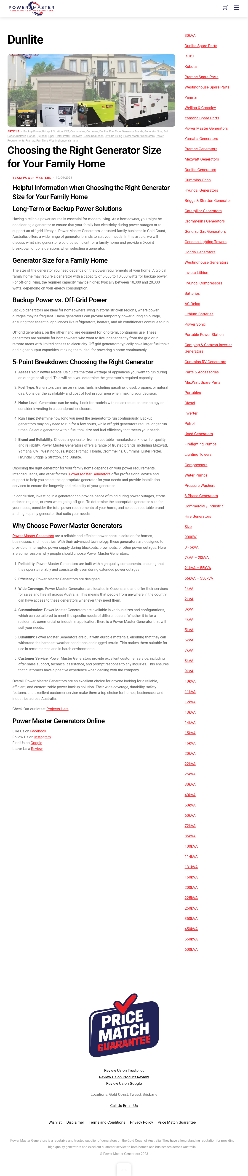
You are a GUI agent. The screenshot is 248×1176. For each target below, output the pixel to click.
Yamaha (73, 140)
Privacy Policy (141, 1122)
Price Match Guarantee (177, 1122)
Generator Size (153, 131)
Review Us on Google (124, 1083)
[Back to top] (124, 1169)
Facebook (40, 841)
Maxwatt (77, 136)
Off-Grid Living (113, 136)
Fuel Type (115, 131)
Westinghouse (58, 140)
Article (13, 131)
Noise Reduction (93, 136)
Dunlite (103, 131)
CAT (66, 131)
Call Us (116, 1106)
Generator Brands (132, 131)
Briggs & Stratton (52, 131)
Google (38, 854)
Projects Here (62, 817)
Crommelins (77, 131)
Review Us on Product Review (124, 1077)
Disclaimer (75, 1122)
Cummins (92, 131)
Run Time (42, 140)
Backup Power (32, 131)
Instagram (45, 848)
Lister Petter (63, 136)
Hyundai (42, 136)
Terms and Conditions (107, 1122)
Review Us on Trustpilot (124, 1070)
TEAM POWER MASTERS (32, 177)
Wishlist (55, 1122)
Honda (31, 136)
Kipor (51, 136)
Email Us (130, 1106)
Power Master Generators (139, 136)
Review (39, 861)
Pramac (30, 140)
